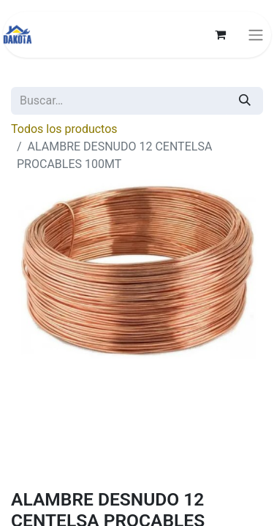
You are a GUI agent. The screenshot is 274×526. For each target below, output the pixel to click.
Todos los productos (64, 129)
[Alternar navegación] (255, 34)
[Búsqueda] (245, 101)
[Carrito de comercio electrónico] (220, 34)
